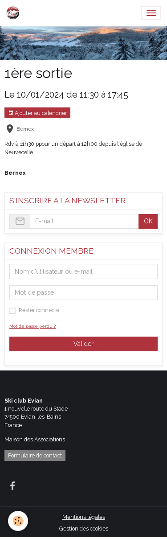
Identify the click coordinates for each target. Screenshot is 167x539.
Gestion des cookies (83, 528)
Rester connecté (39, 310)
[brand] (14, 13)
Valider (83, 343)
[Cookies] (18, 521)
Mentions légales (83, 517)
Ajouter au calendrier (37, 113)
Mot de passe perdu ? (32, 326)
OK (148, 221)
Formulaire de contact (35, 455)
